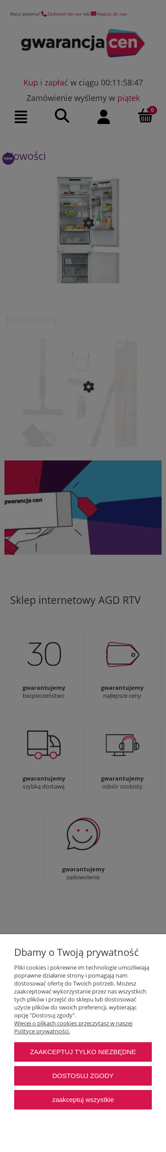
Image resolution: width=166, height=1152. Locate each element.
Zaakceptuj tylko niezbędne (83, 1051)
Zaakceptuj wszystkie (83, 1099)
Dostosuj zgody (82, 1075)
